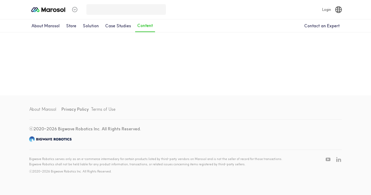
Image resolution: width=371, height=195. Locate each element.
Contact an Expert (322, 25)
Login (326, 9)
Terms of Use (103, 109)
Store (71, 25)
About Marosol (42, 109)
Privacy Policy (75, 109)
